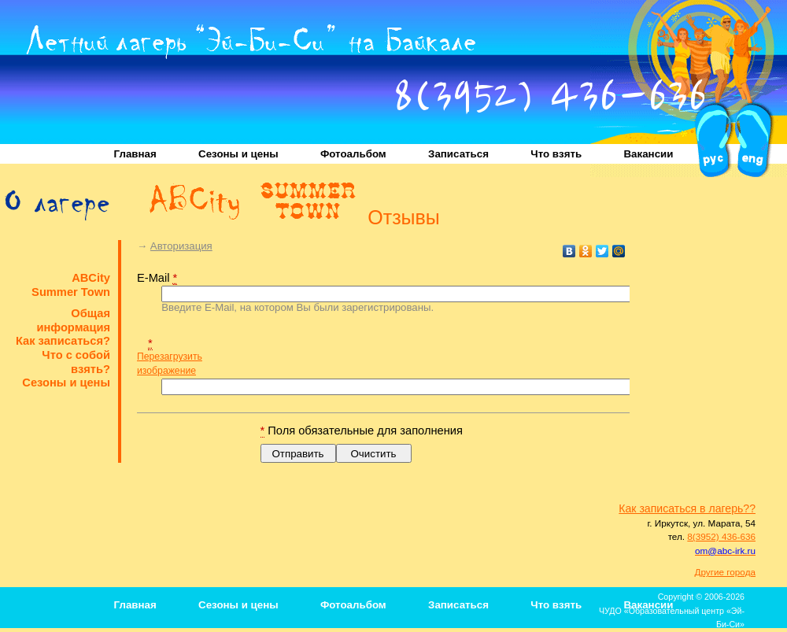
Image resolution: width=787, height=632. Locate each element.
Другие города (725, 572)
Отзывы (404, 219)
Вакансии (648, 154)
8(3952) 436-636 (551, 100)
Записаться (458, 154)
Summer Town (70, 292)
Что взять (556, 154)
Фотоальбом (353, 154)
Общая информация (73, 320)
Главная (135, 154)
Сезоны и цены (238, 154)
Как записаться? (63, 340)
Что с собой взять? (76, 362)
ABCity (91, 278)
